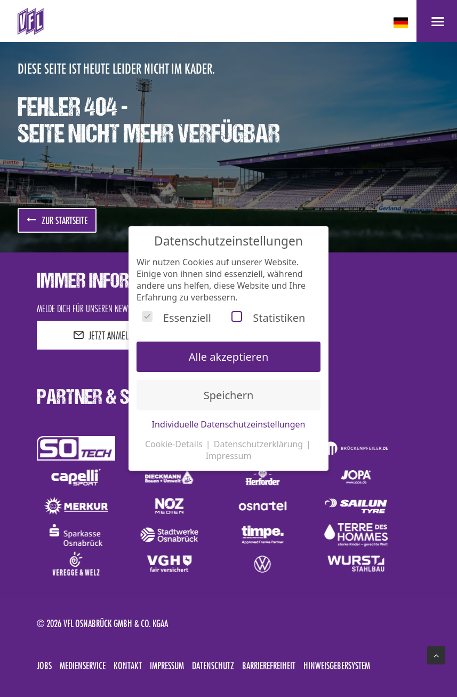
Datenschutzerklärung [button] (259, 444)
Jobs (44, 665)
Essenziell (176, 317)
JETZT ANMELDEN (107, 335)
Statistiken (268, 317)
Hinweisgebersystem (336, 665)
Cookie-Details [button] (175, 444)
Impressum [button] (229, 456)
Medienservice (83, 665)
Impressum (167, 665)
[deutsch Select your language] (401, 22)
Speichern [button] (229, 395)
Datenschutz (213, 665)
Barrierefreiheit (268, 665)
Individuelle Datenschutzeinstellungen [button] (229, 424)
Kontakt (128, 665)
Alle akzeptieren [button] (229, 357)
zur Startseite (57, 220)
